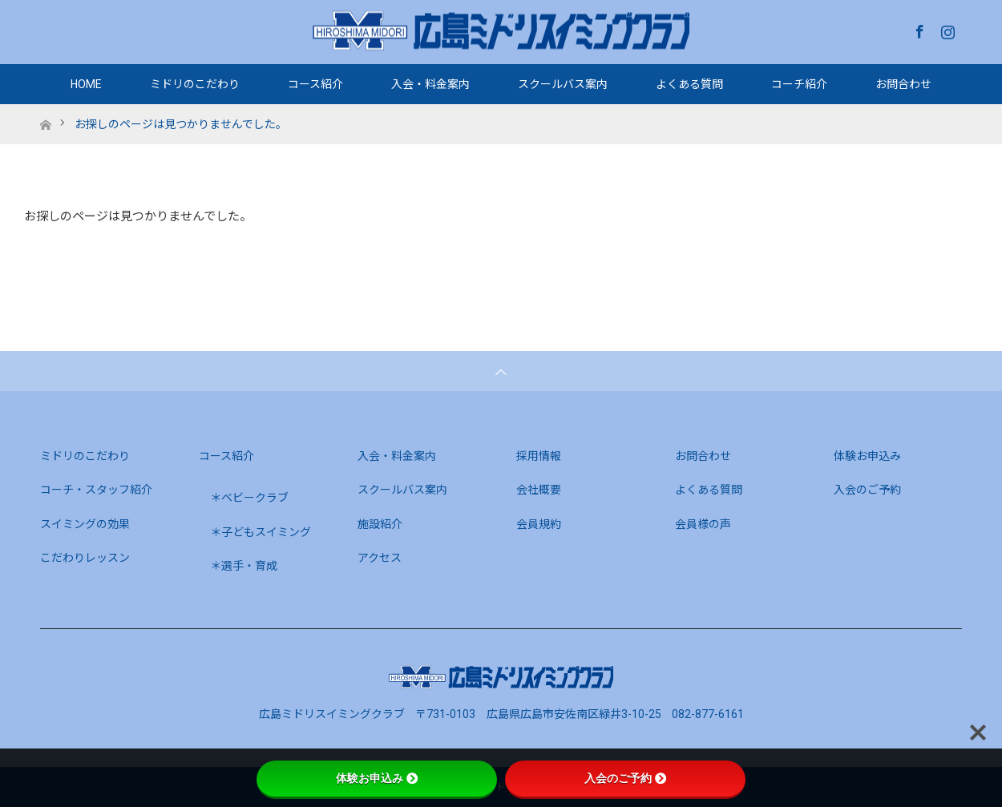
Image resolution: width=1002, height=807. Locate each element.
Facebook (918, 29)
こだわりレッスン (85, 557)
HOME (86, 84)
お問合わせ (903, 84)
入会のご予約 (867, 489)
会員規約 (538, 524)
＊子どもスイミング (260, 532)
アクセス (380, 557)
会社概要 (538, 489)
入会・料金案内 (430, 84)
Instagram (946, 29)
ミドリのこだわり (195, 84)
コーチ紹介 (799, 84)
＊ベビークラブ (249, 497)
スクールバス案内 (563, 84)
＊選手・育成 (243, 565)
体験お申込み (867, 456)
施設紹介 (380, 524)
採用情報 (538, 456)
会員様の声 (703, 524)
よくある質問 (689, 84)
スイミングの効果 (85, 524)
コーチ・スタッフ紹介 (96, 489)
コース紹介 (315, 84)
